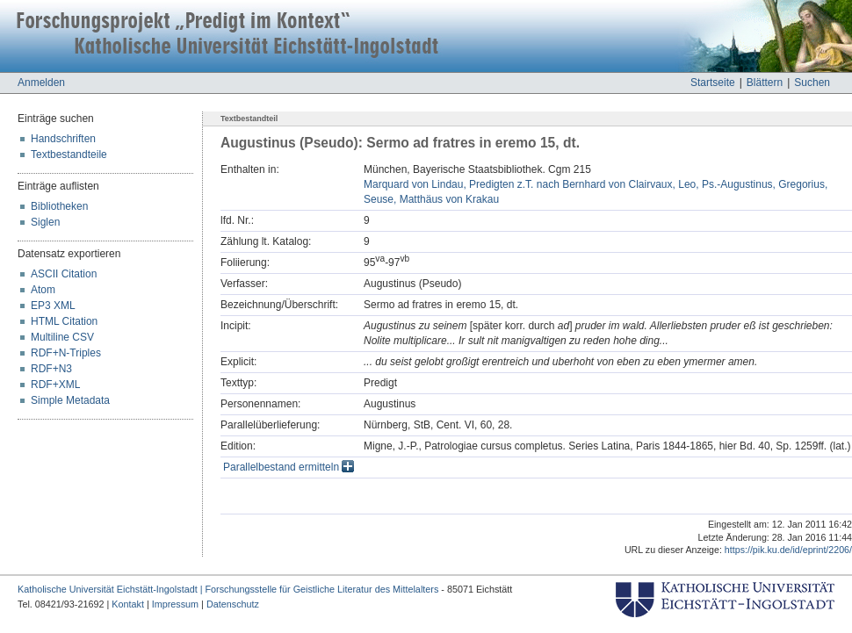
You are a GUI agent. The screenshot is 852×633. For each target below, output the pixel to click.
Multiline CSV (62, 337)
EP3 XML (53, 305)
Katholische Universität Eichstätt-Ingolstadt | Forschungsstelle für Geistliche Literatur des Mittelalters (228, 589)
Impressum (175, 604)
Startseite (712, 82)
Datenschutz (232, 604)
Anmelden (41, 82)
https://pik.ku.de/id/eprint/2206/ (788, 549)
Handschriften (63, 139)
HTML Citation (64, 321)
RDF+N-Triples (66, 353)
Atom (43, 290)
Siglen (45, 222)
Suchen (812, 82)
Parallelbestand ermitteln (288, 467)
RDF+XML (55, 384)
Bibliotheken (59, 206)
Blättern (765, 82)
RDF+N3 (51, 369)
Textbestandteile (69, 154)
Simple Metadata (70, 400)
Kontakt (128, 604)
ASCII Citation (64, 274)
